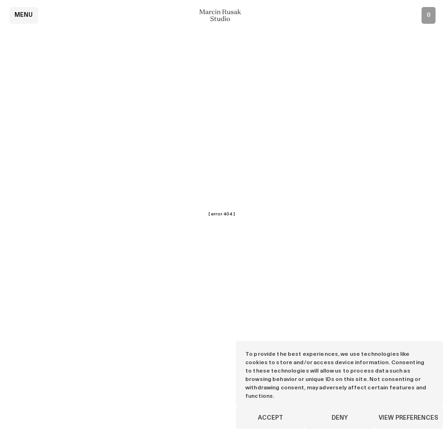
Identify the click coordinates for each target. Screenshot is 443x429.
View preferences (408, 418)
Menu (23, 15)
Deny (340, 418)
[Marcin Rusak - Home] (221, 15)
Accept (270, 418)
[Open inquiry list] (429, 15)
